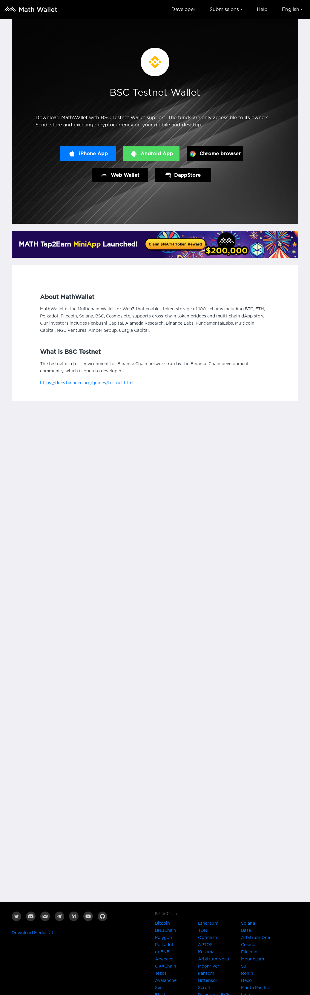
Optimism (208, 938)
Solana (248, 923)
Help (262, 9)
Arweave (164, 959)
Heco (246, 981)
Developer (183, 9)
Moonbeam (252, 959)
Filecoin (249, 952)
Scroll (204, 988)
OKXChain (165, 966)
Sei (158, 988)
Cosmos (249, 945)
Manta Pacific (255, 988)
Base (246, 931)
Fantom (206, 973)
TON (202, 931)
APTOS (205, 945)
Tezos (161, 973)
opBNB (162, 952)
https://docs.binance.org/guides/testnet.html (86, 383)
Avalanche (166, 981)
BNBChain (165, 931)
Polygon (163, 938)
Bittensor (207, 981)
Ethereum (208, 923)
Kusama (206, 952)
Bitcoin (162, 923)
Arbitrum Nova (213, 959)
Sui (244, 966)
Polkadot (164, 945)
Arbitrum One (255, 938)
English (290, 9)
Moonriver (208, 966)
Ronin (247, 973)
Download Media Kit (32, 933)
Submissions (224, 9)
